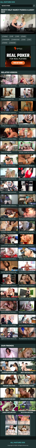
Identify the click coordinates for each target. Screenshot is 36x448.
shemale (13, 42)
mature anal (16, 39)
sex (30, 39)
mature (6, 36)
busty (24, 36)
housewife (6, 39)
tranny (5, 42)
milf (12, 36)
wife (18, 36)
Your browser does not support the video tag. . (18, 24)
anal (24, 39)
